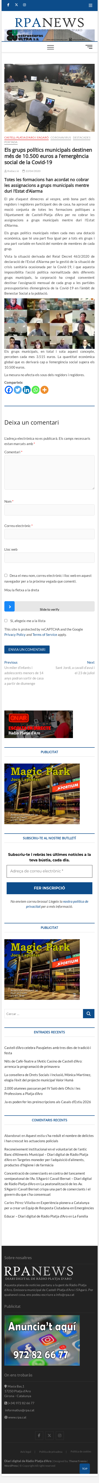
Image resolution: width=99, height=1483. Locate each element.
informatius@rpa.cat (19, 1410)
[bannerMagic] (42, 766)
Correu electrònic (18, 526)
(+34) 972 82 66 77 (19, 1403)
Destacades (81, 137)
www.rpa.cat (15, 1417)
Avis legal (25, 1451)
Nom (8, 501)
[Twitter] (18, 390)
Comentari (13, 452)
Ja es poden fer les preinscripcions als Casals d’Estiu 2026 (47, 1102)
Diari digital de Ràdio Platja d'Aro (27, 1461)
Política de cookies (81, 1451)
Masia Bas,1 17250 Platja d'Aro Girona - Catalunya (17, 1391)
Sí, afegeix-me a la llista (24, 621)
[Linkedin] (27, 390)
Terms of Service (44, 634)
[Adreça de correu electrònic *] (49, 871)
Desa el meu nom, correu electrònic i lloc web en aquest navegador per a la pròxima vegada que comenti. (48, 578)
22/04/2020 (31, 171)
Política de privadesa (50, 1451)
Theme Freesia (77, 1461)
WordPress (11, 1465)
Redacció (11, 171)
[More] (44, 390)
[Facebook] (9, 390)
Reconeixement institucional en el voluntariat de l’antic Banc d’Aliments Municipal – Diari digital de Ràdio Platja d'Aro (46, 1154)
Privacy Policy (15, 634)
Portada (10, 142)
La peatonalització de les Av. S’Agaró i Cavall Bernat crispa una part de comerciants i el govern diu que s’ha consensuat (47, 1189)
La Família (80, 1216)
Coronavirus (61, 137)
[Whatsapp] (36, 390)
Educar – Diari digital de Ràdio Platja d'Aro (36, 1216)
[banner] (49, 32)
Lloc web (10, 549)
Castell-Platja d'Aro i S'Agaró (26, 137)
